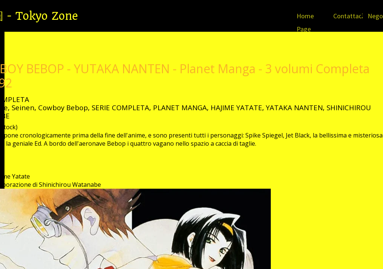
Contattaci (348, 16)
